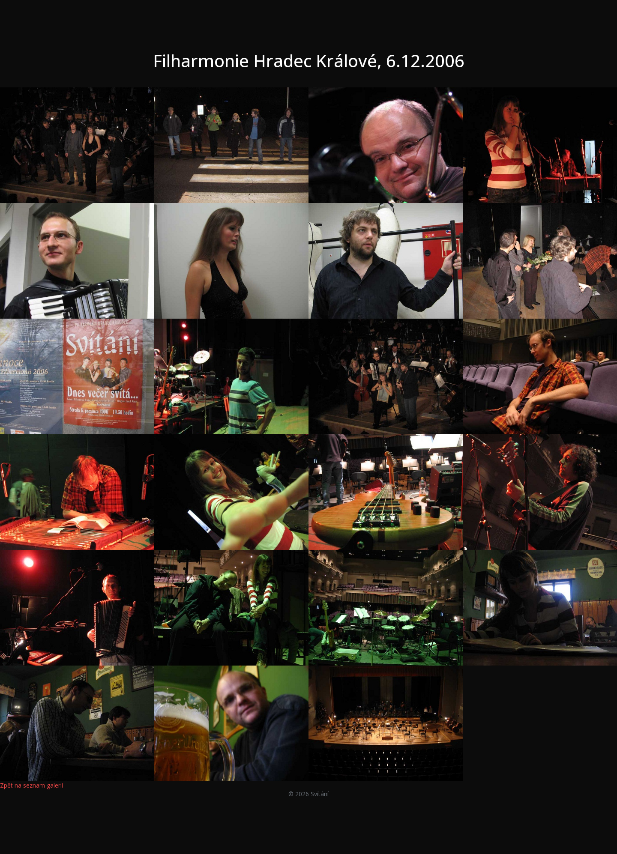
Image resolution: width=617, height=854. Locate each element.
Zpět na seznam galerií (31, 785)
